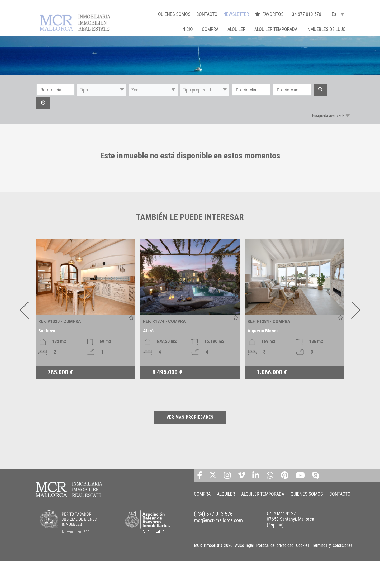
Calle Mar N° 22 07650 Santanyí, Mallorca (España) (290, 519)
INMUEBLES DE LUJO (326, 29)
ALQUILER (236, 29)
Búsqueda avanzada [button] (328, 115)
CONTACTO (206, 14)
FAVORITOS (270, 14)
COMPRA (210, 29)
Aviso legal (244, 545)
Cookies (302, 545)
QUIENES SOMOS (174, 14)
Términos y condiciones (332, 545)
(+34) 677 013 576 (213, 514)
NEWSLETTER (236, 14)
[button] (101, 90)
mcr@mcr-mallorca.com (218, 520)
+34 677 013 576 (305, 14)
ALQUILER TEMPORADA (275, 29)
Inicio (187, 29)
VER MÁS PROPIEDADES (190, 417)
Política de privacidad (274, 545)
